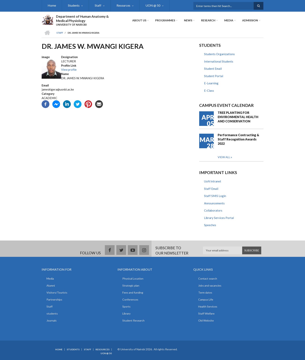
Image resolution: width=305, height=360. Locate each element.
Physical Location (132, 278)
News (188, 20)
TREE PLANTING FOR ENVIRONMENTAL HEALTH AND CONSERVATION (238, 117)
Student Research (133, 320)
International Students (218, 61)
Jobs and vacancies (209, 285)
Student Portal (213, 76)
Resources (123, 5)
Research (208, 20)
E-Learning (211, 83)
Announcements (214, 203)
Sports (126, 306)
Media (228, 20)
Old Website (206, 320)
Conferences (130, 299)
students (52, 313)
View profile (69, 69)
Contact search (207, 278)
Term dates (205, 292)
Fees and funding (132, 292)
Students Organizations (219, 54)
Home (52, 5)
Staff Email (211, 188)
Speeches (210, 225)
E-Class (209, 90)
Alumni (50, 285)
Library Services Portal (219, 218)
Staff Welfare (206, 313)
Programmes (165, 20)
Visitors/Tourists (56, 292)
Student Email (213, 68)
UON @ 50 (152, 5)
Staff (98, 5)
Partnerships (54, 299)
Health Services (207, 306)
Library (126, 313)
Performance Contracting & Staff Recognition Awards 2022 (238, 139)
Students (74, 5)
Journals (51, 320)
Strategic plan (130, 285)
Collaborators (213, 210)
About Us (139, 20)
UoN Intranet (212, 181)
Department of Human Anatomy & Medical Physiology (82, 18)
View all (224, 157)
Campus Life (205, 299)
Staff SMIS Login (215, 196)
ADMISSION (250, 20)
